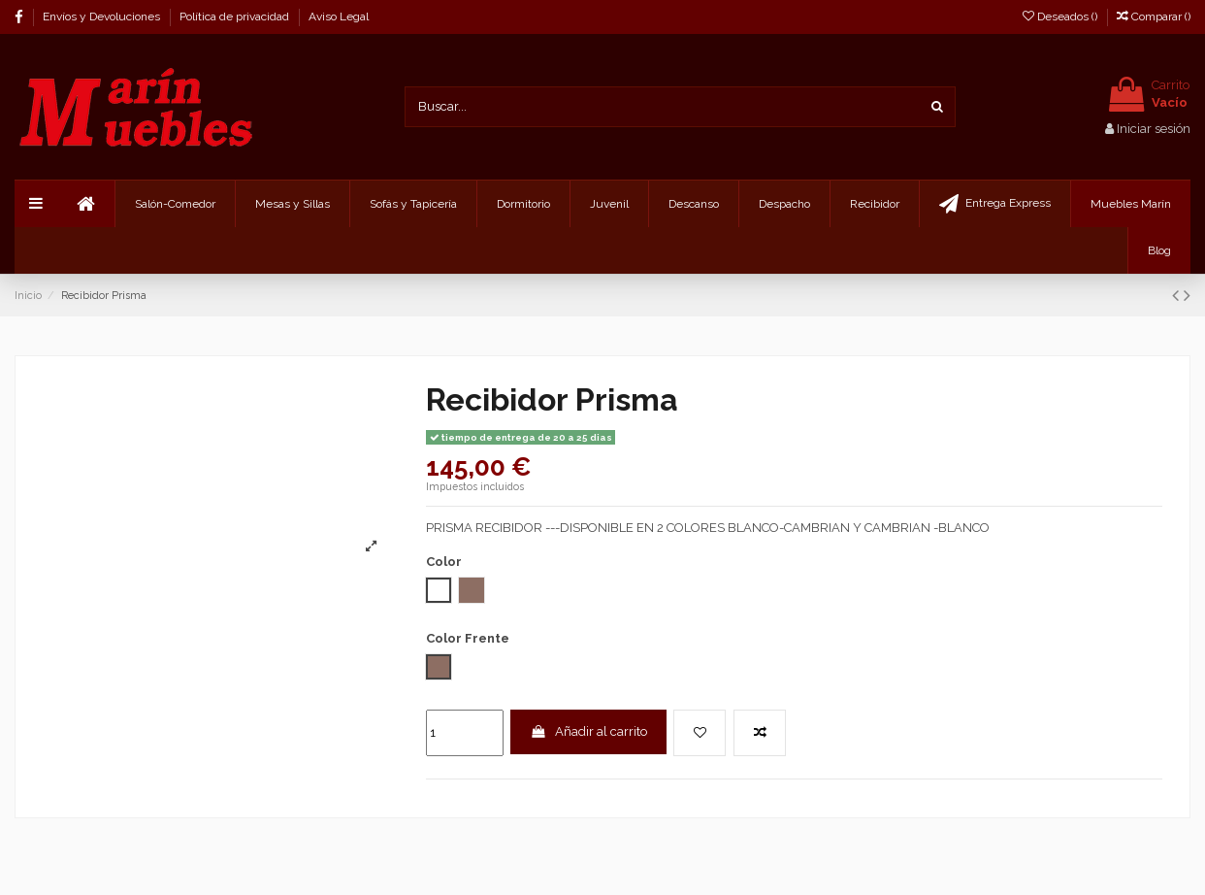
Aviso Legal (339, 16)
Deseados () (1061, 16)
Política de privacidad (235, 16)
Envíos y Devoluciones (103, 16)
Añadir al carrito (588, 731)
